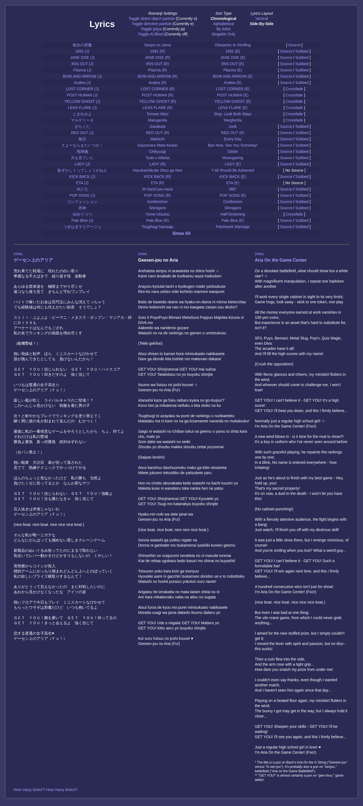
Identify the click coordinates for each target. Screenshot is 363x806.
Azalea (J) (82, 82)
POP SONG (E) (233, 195)
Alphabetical (223, 24)
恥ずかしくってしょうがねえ (82, 170)
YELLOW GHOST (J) (82, 101)
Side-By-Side (261, 24)
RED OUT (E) (232, 133)
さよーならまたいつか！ (82, 145)
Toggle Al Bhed (150, 34)
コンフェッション (82, 201)
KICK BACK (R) (157, 176)
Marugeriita (157, 120)
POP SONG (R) (157, 195)
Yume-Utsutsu (158, 214)
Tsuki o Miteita (158, 158)
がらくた (82, 126)
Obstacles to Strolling (233, 45)
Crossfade (294, 89)
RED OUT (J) (82, 133)
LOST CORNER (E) (232, 89)
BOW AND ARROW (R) (157, 76)
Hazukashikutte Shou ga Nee (157, 170)
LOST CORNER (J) (82, 89)
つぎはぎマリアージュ (82, 227)
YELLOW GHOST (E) (232, 101)
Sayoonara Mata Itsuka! (157, 145)
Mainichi (157, 139)
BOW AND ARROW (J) (82, 76)
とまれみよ (82, 114)
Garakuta (157, 126)
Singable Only (223, 34)
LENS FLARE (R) (158, 107)
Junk (233, 126)
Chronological (223, 18)
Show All (182, 233)
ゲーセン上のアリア (33, 260)
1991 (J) (82, 51)
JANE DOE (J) (82, 57)
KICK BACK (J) (82, 176)
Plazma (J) (82, 70)
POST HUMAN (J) (82, 95)
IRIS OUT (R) (157, 64)
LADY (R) (157, 164)
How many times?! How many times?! (45, 789)
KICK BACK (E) (232, 176)
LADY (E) (233, 164)
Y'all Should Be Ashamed (232, 170)
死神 (82, 208)
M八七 (82, 189)
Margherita (233, 120)
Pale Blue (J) (82, 220)
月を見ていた (82, 158)
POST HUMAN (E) (233, 95)
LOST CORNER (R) (157, 89)
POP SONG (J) (82, 195)
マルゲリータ (82, 120)
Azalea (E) (232, 82)
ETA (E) (232, 183)
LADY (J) (82, 164)
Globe (233, 151)
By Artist (223, 29)
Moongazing (232, 158)
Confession (232, 201)
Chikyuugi (157, 151)
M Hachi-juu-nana (158, 189)
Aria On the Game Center (281, 260)
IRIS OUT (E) (233, 64)
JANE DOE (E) (233, 57)
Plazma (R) (157, 70)
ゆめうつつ (82, 214)
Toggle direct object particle (152, 18)
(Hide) (18, 254)
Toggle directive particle (151, 24)
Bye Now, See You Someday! (233, 145)
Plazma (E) (232, 70)
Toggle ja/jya (151, 29)
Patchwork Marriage (233, 227)
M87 (232, 189)
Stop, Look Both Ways (233, 114)
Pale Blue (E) (233, 220)
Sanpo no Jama (157, 45)
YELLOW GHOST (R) (157, 101)
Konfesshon (157, 201)
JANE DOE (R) (157, 57)
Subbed (301, 51)
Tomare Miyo (157, 114)
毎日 (82, 139)
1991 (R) (157, 51)
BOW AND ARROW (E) (232, 76)
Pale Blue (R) (157, 220)
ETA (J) (82, 183)
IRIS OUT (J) (82, 64)
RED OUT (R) (157, 133)
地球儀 (82, 151)
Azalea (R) (158, 82)
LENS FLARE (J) (82, 107)
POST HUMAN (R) (157, 95)
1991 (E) (232, 51)
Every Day (233, 139)
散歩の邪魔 (82, 45)
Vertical (261, 18)
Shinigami (157, 208)
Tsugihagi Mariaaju (158, 227)
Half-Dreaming (232, 214)
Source (294, 45)
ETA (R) (157, 183)
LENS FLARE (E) (232, 107)
